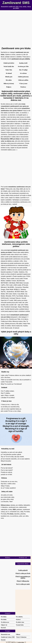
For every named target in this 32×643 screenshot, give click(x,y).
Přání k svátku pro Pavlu (23, 573)
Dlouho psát (8, 76)
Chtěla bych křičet (8, 63)
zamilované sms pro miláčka (20, 59)
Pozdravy (23, 87)
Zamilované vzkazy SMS (8, 637)
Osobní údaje (20, 642)
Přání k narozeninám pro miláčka (23, 577)
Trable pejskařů (23, 570)
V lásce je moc (23, 83)
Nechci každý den (9, 66)
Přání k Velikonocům (23, 581)
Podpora (8, 87)
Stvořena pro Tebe (23, 66)
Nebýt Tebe (8, 70)
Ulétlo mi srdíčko (23, 80)
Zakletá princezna (23, 76)
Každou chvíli (23, 63)
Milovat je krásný (9, 83)
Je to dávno (23, 73)
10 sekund (9, 73)
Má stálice (9, 80)
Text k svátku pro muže (23, 584)
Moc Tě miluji (23, 70)
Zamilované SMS (16, 3)
